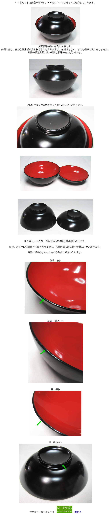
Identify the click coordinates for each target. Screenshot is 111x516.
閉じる (78, 512)
